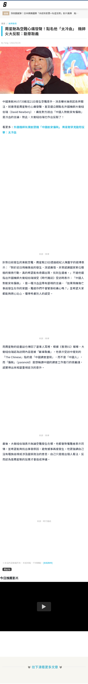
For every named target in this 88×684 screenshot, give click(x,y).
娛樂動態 (13, 23)
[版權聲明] (48, 562)
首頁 (3, 23)
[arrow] (5, 5)
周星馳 (7, 569)
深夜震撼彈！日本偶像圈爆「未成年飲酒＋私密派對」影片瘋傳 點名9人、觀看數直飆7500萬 (46, 13)
